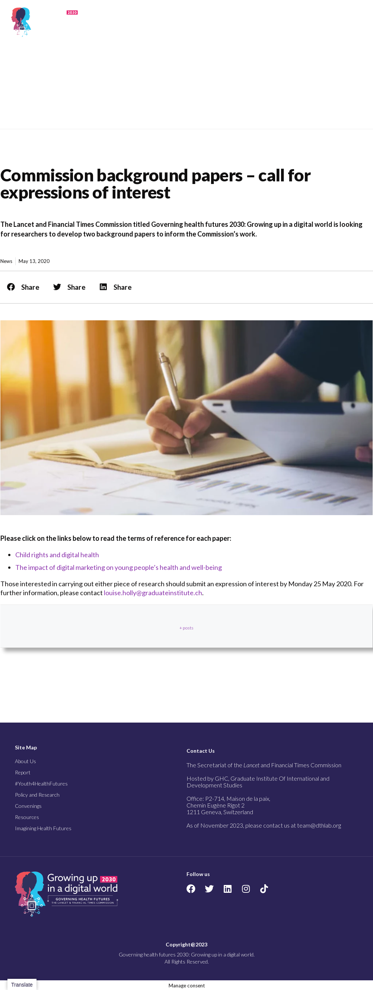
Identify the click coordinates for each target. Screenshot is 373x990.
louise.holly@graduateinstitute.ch (153, 592)
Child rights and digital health (57, 554)
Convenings (28, 806)
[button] (324, 22)
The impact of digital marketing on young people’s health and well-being (118, 567)
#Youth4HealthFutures (41, 783)
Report (23, 772)
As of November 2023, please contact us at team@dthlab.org (263, 825)
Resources (27, 817)
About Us (25, 761)
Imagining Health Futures (43, 828)
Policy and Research (37, 794)
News (6, 261)
